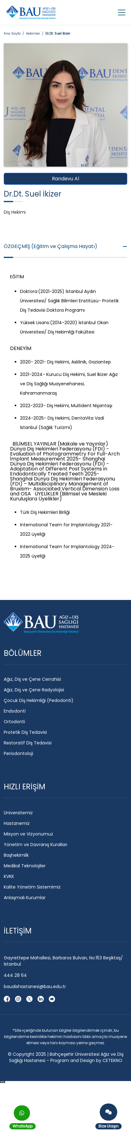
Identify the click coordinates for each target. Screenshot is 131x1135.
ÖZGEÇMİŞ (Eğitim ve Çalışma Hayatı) (65, 246)
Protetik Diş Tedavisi (25, 732)
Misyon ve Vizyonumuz (28, 834)
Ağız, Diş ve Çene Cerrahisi (32, 679)
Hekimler (33, 33)
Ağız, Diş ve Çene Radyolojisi (34, 690)
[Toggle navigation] (119, 12)
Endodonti (15, 711)
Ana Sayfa (12, 33)
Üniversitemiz (18, 813)
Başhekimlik (16, 855)
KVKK (9, 876)
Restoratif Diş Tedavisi (28, 743)
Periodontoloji (18, 753)
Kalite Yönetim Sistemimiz (32, 887)
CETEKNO (112, 1060)
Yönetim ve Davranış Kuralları (35, 844)
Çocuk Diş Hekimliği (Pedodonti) (38, 700)
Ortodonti (14, 721)
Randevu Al (65, 178)
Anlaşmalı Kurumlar (25, 897)
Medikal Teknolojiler (25, 866)
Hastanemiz (17, 823)
